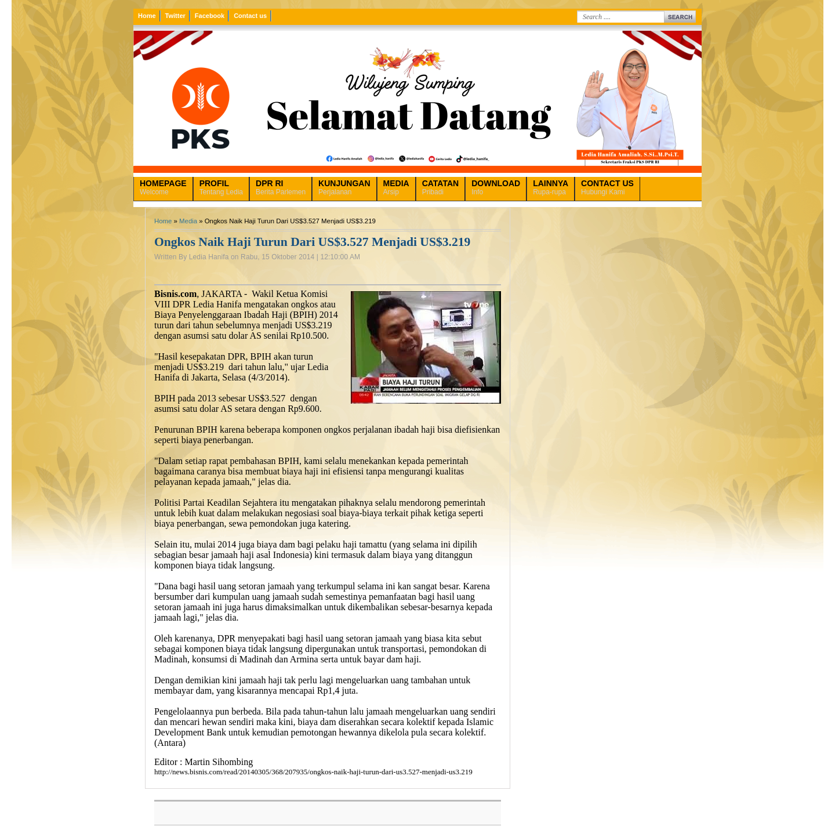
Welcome (163, 187)
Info (495, 187)
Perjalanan (344, 187)
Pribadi (440, 187)
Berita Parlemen (281, 187)
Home (147, 15)
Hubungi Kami (607, 187)
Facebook (209, 15)
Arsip (396, 187)
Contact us (250, 15)
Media (188, 221)
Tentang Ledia (221, 187)
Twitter (175, 15)
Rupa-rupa (550, 187)
